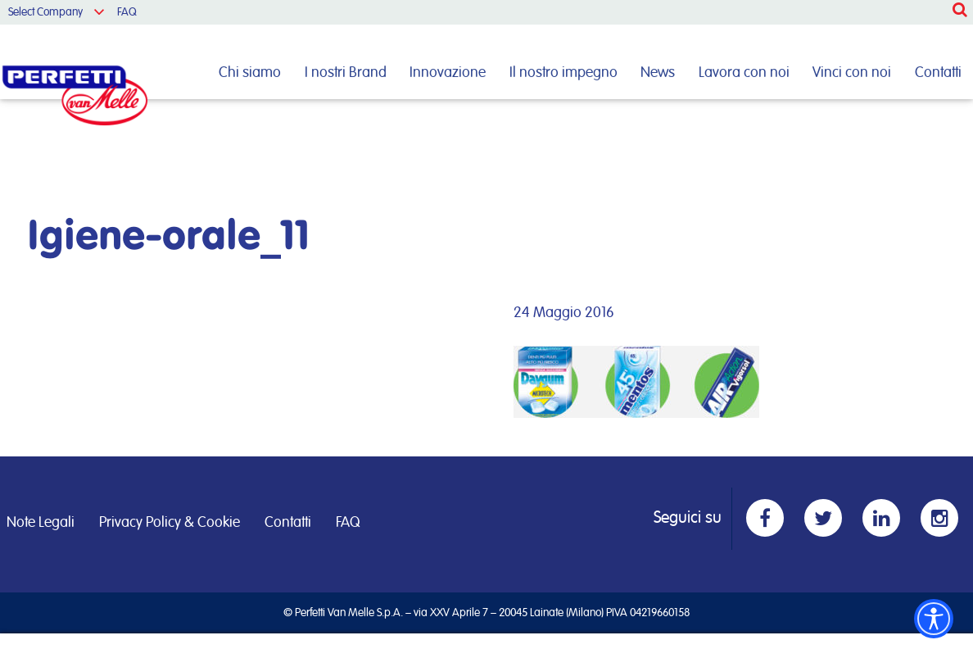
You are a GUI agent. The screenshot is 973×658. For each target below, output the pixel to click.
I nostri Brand (346, 73)
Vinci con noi (851, 73)
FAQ (127, 12)
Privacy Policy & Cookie (169, 522)
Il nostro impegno (563, 73)
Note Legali (41, 522)
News (657, 73)
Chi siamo (250, 73)
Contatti (938, 73)
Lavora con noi (744, 73)
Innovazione (448, 73)
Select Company (45, 12)
